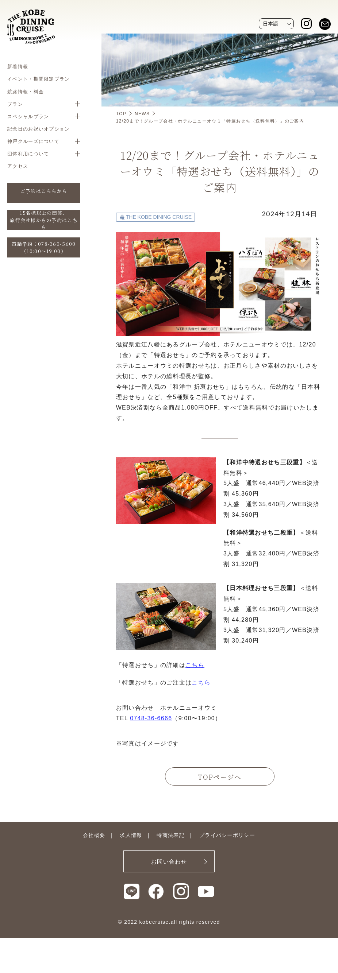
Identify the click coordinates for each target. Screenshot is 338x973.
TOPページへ (219, 777)
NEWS (142, 113)
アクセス (17, 166)
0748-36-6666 (151, 718)
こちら (194, 665)
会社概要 (94, 835)
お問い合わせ (169, 861)
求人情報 (131, 835)
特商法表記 (171, 835)
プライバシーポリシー (227, 835)
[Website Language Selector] (276, 24)
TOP (121, 113)
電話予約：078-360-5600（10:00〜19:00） (44, 247)
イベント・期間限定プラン (38, 79)
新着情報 (17, 66)
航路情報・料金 (25, 91)
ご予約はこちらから (44, 190)
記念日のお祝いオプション (38, 129)
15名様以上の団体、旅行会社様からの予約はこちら (44, 220)
